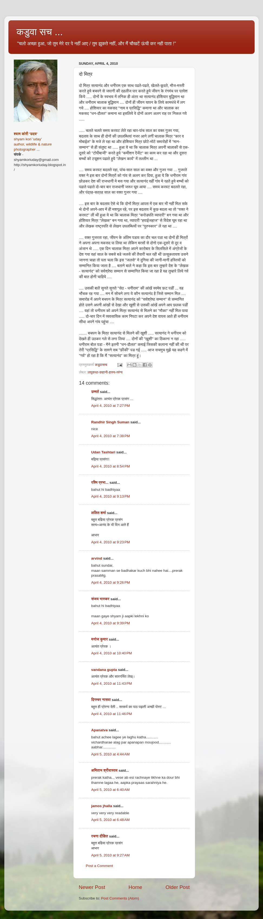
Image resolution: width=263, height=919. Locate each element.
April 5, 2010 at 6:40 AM (110, 790)
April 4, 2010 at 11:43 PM (111, 683)
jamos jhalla (101, 806)
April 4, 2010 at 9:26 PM (110, 582)
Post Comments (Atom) (120, 898)
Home (135, 887)
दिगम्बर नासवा (101, 700)
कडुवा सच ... (40, 31)
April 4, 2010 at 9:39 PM (110, 623)
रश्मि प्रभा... (100, 482)
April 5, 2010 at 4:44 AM (110, 754)
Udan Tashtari (103, 452)
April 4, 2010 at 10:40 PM (111, 653)
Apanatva (99, 730)
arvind (96, 558)
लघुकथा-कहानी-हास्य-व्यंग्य (105, 372)
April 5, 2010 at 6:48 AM (110, 820)
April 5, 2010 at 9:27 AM (110, 855)
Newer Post (92, 887)
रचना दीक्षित (99, 836)
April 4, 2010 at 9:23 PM (110, 542)
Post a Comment (99, 866)
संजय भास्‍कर (100, 599)
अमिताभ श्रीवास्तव (104, 770)
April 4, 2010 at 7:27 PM (110, 406)
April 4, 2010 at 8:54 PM (110, 466)
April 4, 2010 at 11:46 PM (111, 714)
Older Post (178, 887)
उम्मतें (95, 392)
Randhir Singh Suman (110, 422)
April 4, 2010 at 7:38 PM (110, 436)
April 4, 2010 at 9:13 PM (110, 496)
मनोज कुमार (99, 639)
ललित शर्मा (98, 513)
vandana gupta (104, 670)
